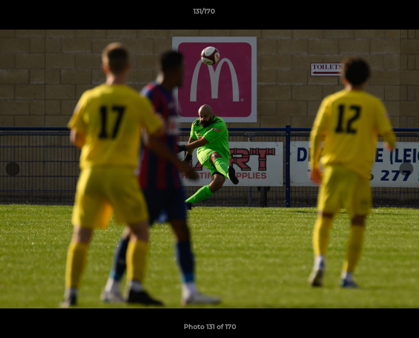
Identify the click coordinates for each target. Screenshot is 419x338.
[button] (379, 13)
